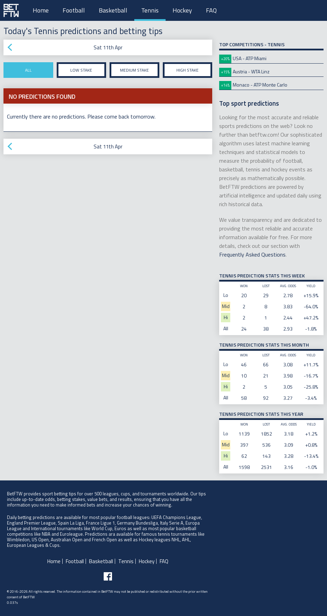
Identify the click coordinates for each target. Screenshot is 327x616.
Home (41, 10)
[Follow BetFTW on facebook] (107, 576)
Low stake (81, 70)
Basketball (113, 10)
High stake (187, 70)
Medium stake (134, 70)
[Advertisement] (107, 133)
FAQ (211, 10)
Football (74, 10)
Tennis (150, 10)
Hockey (182, 10)
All (28, 70)
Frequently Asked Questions (252, 254)
